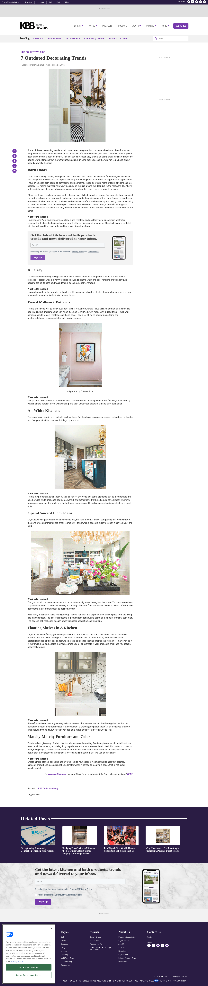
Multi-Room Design (68, 958)
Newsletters (122, 962)
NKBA (66, 2)
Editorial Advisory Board (127, 958)
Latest (77, 26)
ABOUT (65, 981)
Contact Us (151, 937)
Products (122, 26)
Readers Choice (95, 937)
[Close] (51, 928)
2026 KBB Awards (54, 38)
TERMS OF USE (165, 981)
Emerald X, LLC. (166, 977)
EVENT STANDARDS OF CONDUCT (120, 981)
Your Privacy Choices (144, 981)
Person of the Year (96, 944)
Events (135, 26)
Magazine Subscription (127, 937)
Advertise (28, 2)
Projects (107, 26)
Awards (150, 26)
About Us (121, 944)
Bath (62, 937)
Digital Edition (123, 941)
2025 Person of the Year (118, 38)
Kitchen (63, 941)
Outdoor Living (66, 962)
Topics (91, 26)
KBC (58, 2)
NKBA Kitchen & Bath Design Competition (100, 948)
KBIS (50, 2)
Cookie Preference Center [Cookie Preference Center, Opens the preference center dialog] (28, 975)
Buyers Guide (123, 955)
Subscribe (181, 26)
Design (63, 948)
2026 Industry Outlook (94, 38)
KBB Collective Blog (33, 52)
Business (64, 944)
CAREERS (73, 981)
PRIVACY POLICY (179, 981)
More (164, 26)
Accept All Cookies (28, 967)
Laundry (64, 951)
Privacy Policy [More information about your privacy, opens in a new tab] (17, 962)
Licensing (40, 2)
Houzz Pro (38, 38)
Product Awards (96, 941)
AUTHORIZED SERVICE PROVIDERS (92, 981)
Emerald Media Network (11, 2)
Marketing (64, 955)
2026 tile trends (73, 38)
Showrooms (65, 965)
